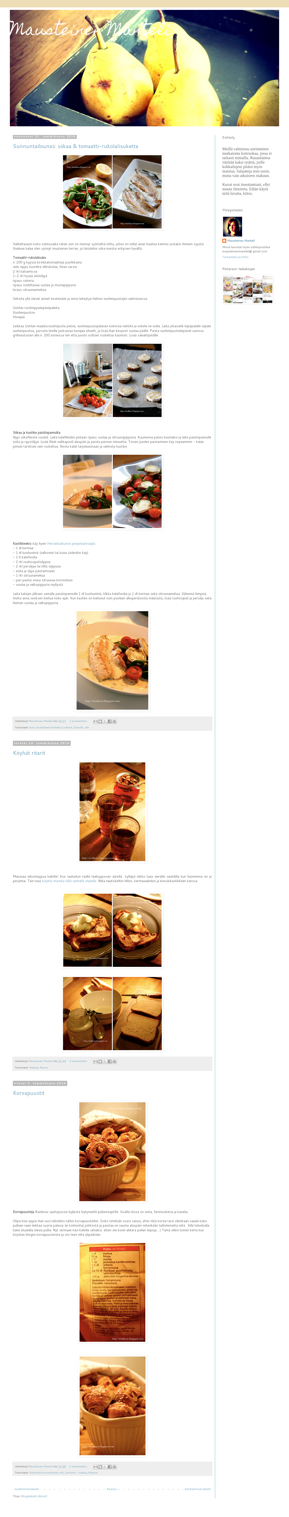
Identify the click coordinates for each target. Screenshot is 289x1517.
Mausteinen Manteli (90, 31)
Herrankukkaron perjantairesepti (71, 543)
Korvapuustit (28, 1093)
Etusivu (112, 1489)
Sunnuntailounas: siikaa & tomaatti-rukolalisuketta (75, 146)
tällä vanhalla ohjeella (80, 881)
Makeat (34, 1067)
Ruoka (44, 1067)
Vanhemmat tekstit (198, 1489)
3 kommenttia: (78, 1466)
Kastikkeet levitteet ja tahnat (54, 727)
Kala (32, 727)
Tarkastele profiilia (235, 257)
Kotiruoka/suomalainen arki (46, 1472)
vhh (87, 727)
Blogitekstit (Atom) (34, 1496)
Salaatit (78, 727)
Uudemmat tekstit (26, 1489)
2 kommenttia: (78, 721)
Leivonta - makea (76, 1472)
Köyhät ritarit (29, 753)
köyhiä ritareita (53, 881)
